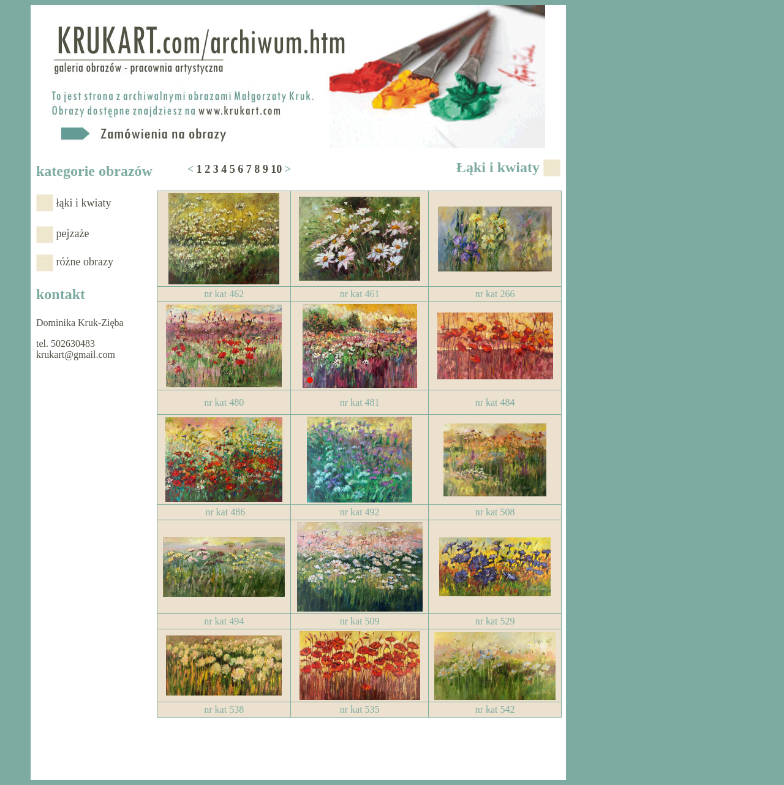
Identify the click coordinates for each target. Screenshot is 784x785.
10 (276, 169)
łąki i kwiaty (83, 203)
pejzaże (72, 233)
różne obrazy (84, 262)
